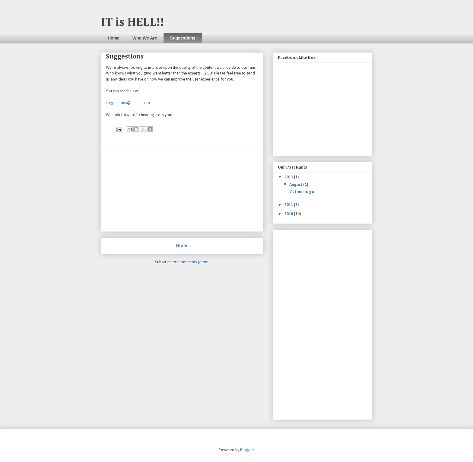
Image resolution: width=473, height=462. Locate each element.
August (296, 184)
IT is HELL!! (132, 23)
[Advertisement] (182, 189)
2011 (289, 205)
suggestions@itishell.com (128, 103)
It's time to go (301, 192)
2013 (289, 177)
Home (113, 38)
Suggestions (182, 38)
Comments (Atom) (194, 262)
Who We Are (144, 38)
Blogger (247, 450)
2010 (289, 214)
